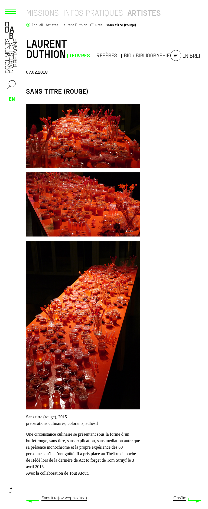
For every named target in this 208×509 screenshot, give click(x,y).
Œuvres (80, 55)
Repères (106, 55)
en (12, 98)
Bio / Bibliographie (147, 55)
